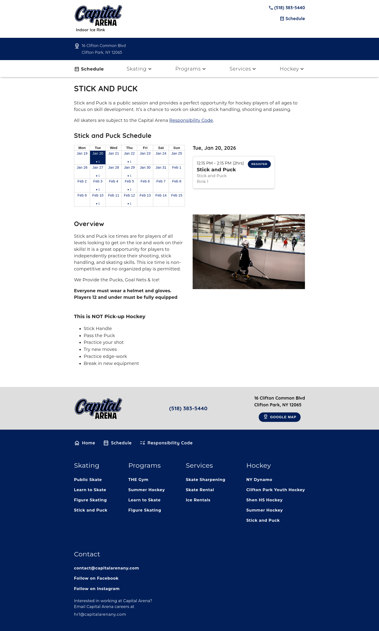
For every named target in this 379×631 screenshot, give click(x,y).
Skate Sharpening (206, 479)
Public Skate (88, 479)
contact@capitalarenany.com (106, 568)
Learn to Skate (90, 489)
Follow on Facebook (96, 578)
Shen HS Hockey (264, 499)
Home (84, 443)
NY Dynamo (259, 479)
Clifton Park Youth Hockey (275, 489)
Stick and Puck (90, 510)
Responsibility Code (191, 120)
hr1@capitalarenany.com (100, 614)
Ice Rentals (198, 499)
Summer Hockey (146, 489)
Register (259, 164)
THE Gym (138, 479)
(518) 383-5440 (286, 8)
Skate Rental (200, 489)
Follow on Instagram (97, 588)
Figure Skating (90, 499)
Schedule (292, 19)
